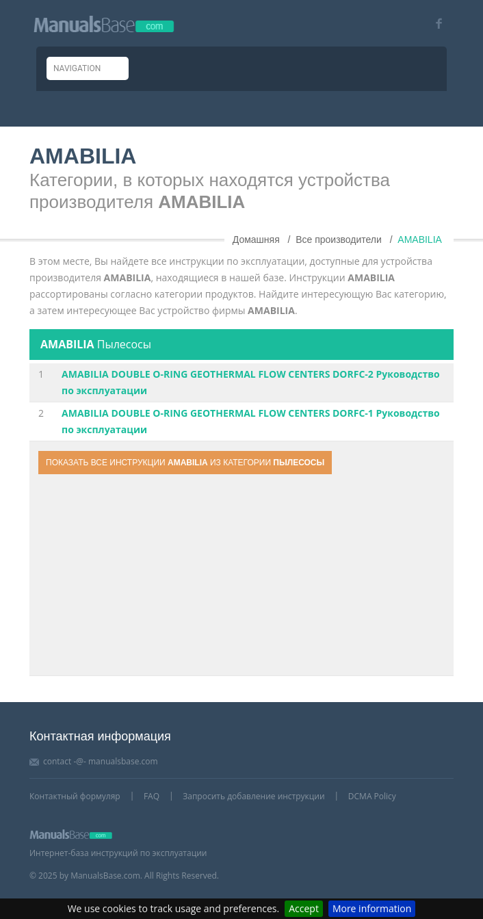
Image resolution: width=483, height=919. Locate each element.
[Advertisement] (241, 577)
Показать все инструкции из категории (185, 462)
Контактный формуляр (74, 796)
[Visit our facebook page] (434, 23)
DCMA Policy (372, 796)
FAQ (151, 796)
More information (371, 908)
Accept (304, 908)
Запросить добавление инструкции (253, 796)
